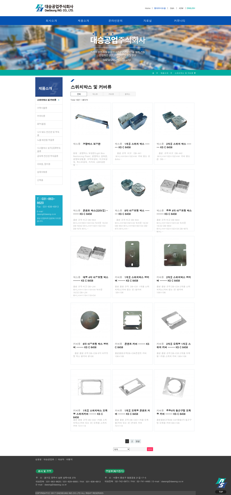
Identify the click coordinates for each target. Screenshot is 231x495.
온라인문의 (115, 21)
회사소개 (51, 21)
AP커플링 (41, 123)
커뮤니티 (179, 21)
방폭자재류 (42, 172)
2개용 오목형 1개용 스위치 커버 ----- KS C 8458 (174, 345)
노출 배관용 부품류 (45, 139)
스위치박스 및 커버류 (46, 99)
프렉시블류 (42, 107)
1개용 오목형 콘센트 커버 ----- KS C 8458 (132, 412)
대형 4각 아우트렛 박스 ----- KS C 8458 (90, 278)
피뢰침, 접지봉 (43, 164)
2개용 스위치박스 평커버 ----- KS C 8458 (174, 278)
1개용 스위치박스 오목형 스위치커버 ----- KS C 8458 (90, 414)
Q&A (172, 8)
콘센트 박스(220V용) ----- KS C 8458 (90, 212)
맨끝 (138, 441)
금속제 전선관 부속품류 (47, 156)
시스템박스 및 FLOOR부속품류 (48, 149)
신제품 (40, 180)
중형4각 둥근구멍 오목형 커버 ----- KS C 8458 (174, 412)
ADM (181, 8)
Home (147, 8)
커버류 (111, 94)
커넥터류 (41, 115)
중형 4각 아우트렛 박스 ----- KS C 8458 (174, 212)
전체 (79, 94)
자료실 (147, 21)
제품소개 (83, 21)
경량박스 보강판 (91, 144)
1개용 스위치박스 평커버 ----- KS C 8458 (132, 278)
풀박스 (127, 94)
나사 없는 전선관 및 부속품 (48, 133)
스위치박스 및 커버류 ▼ (185, 73)
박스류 (95, 94)
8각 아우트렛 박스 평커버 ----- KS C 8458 (90, 345)
